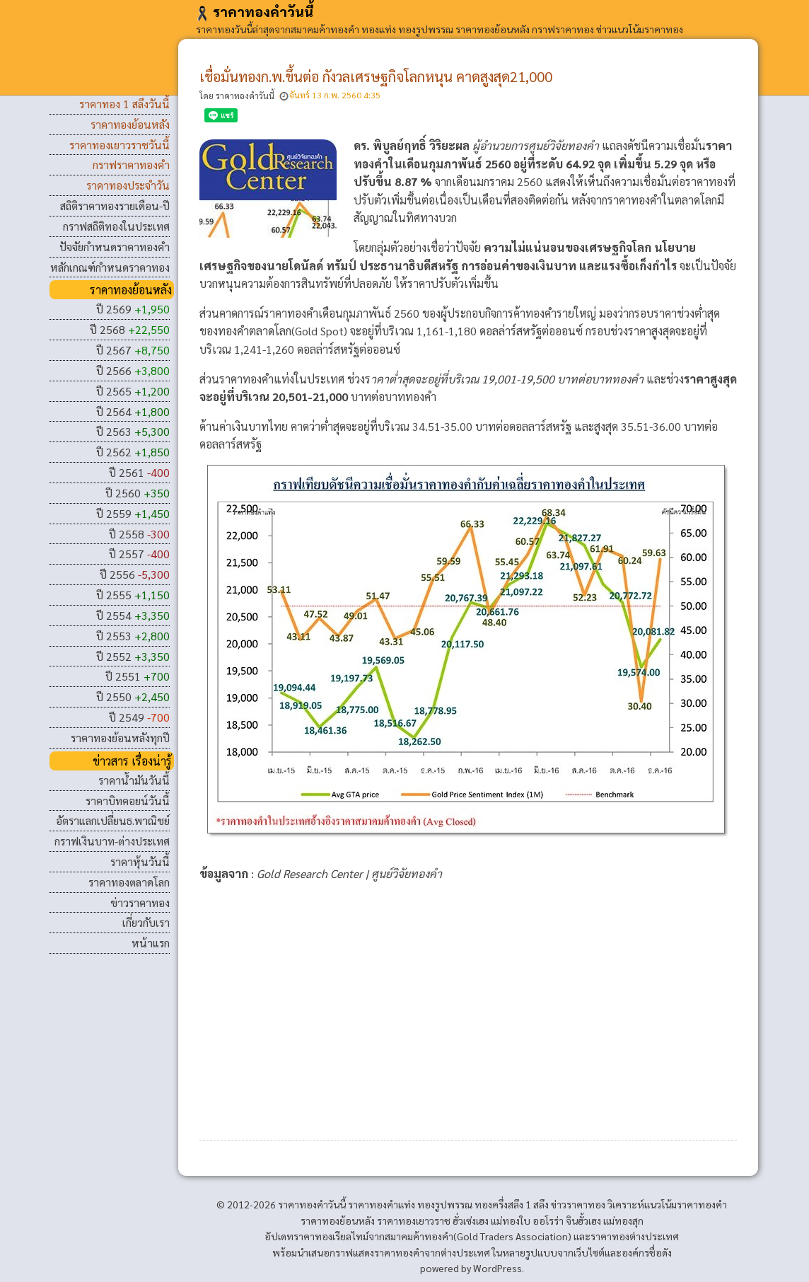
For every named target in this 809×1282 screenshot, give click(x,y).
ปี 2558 (139, 533)
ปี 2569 (133, 308)
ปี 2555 (133, 594)
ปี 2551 (137, 676)
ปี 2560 (137, 492)
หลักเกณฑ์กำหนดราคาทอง (110, 267)
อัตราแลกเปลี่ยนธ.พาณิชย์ (113, 820)
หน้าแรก (151, 942)
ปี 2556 (135, 574)
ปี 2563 (133, 431)
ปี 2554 (133, 615)
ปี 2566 (133, 370)
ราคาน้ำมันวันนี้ (134, 780)
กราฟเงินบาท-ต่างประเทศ (112, 840)
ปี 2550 (133, 696)
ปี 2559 (133, 513)
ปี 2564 (133, 411)
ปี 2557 (139, 553)
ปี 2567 (133, 349)
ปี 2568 (130, 329)
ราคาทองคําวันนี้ (254, 11)
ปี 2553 (133, 635)
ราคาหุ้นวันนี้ (140, 861)
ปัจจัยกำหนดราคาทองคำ (114, 246)
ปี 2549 (139, 717)
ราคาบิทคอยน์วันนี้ (128, 800)
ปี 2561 (139, 472)
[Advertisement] (468, 1003)
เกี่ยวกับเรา (146, 922)
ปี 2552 (133, 656)
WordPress (497, 1267)
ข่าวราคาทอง (140, 902)
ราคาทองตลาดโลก (129, 881)
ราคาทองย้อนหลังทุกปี (120, 737)
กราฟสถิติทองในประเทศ (116, 226)
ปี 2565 (133, 390)
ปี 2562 (133, 451)
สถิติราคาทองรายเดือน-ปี (115, 205)
